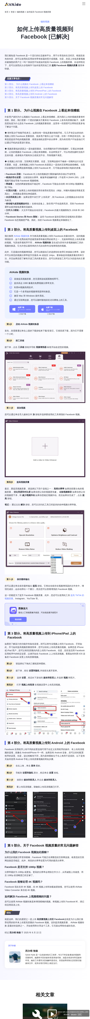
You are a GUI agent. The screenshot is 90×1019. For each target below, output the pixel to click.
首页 (6, 12)
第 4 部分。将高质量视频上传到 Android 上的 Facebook (31, 94)
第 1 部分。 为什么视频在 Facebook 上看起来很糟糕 (29, 84)
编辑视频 (20, 12)
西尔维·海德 (15, 932)
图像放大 (23, 608)
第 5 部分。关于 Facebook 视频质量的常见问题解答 (29, 97)
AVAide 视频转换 (21, 236)
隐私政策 (74, 1014)
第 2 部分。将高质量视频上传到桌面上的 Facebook (29, 87)
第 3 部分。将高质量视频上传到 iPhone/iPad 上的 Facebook (33, 91)
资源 (13, 12)
